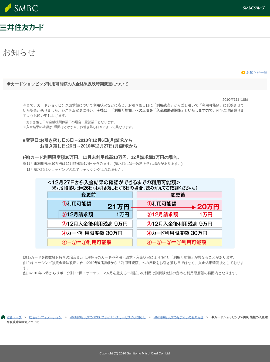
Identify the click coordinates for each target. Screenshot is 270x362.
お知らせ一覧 (256, 73)
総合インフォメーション (45, 317)
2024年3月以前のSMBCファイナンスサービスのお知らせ (108, 317)
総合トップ (14, 317)
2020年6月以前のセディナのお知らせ (179, 317)
